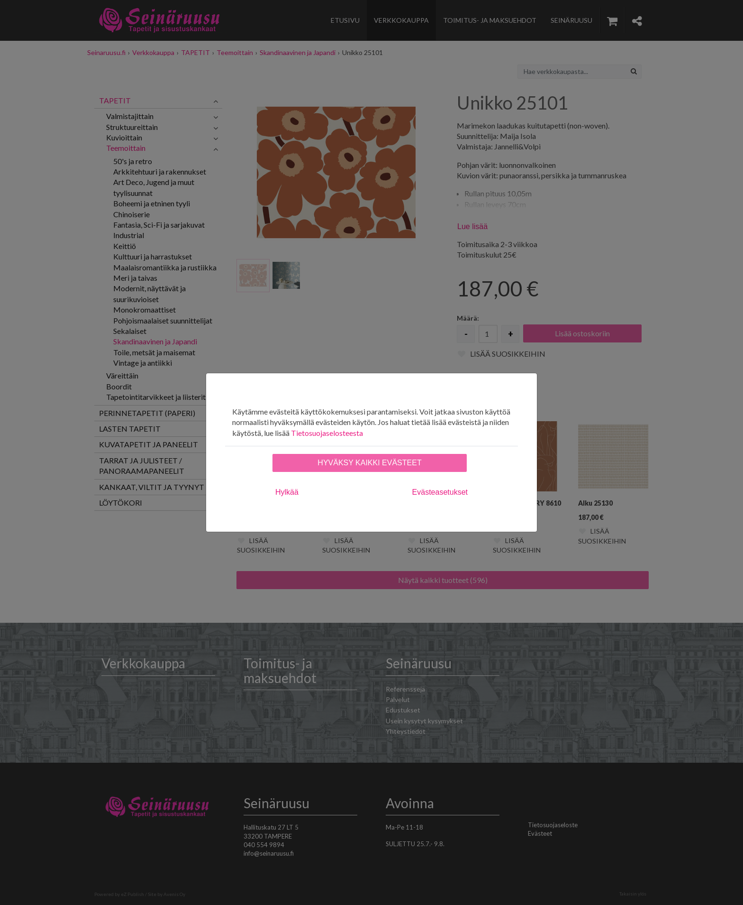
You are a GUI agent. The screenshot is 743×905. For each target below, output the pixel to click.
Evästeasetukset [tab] (440, 492)
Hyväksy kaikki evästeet (369, 463)
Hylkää (287, 492)
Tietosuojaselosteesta (327, 432)
